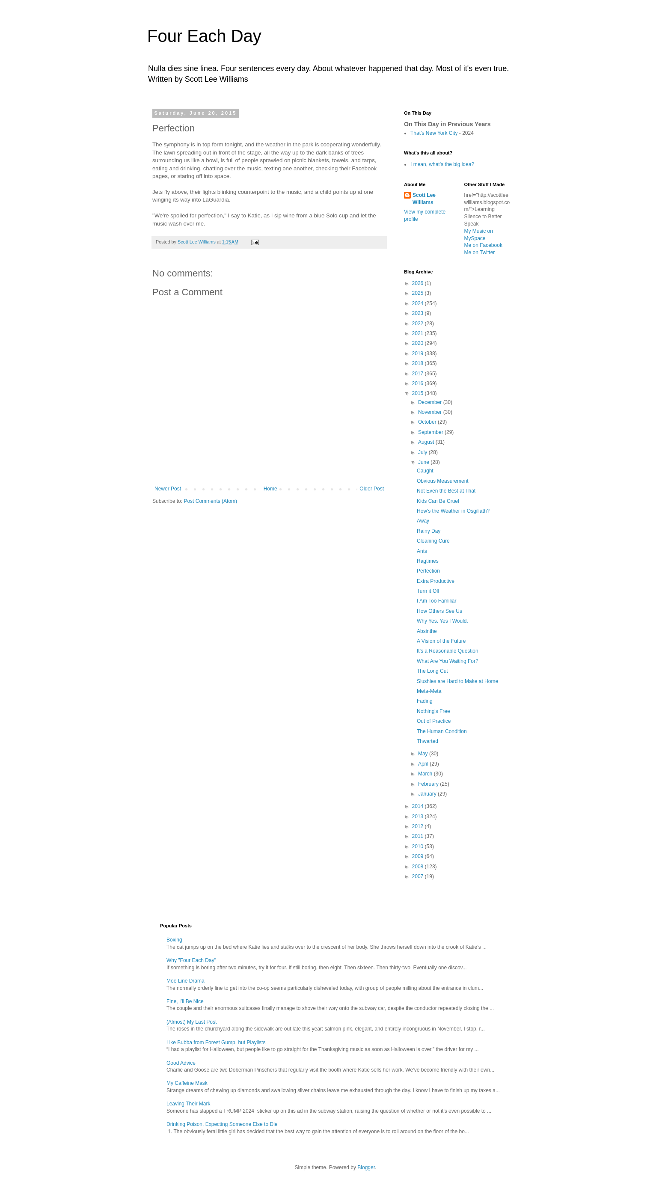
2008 (418, 867)
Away (423, 521)
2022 (418, 324)
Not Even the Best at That (446, 491)
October (428, 422)
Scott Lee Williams (424, 198)
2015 (418, 393)
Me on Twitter (479, 252)
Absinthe (427, 631)
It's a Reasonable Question (447, 651)
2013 (418, 817)
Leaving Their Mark (188, 1104)
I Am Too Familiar (436, 601)
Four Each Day (204, 36)
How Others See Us (439, 611)
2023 (418, 313)
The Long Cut (432, 671)
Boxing (174, 940)
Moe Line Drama (185, 981)
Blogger (366, 1167)
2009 (418, 856)
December (430, 402)
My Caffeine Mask (187, 1083)
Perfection (428, 571)
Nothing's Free (433, 711)
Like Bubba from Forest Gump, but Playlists (215, 1042)
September (431, 432)
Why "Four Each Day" (191, 960)
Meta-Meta (429, 691)
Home (270, 489)
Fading (425, 701)
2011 (418, 836)
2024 (418, 303)
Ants (422, 551)
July (423, 452)
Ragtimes (428, 561)
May (423, 754)
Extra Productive (435, 581)
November (430, 412)
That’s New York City (434, 133)
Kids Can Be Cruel (438, 501)
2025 (418, 293)
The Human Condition (442, 731)
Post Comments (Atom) (210, 501)
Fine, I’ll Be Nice (185, 1001)
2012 (418, 826)
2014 (418, 806)
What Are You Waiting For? (447, 661)
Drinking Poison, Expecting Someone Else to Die (221, 1124)
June (424, 462)
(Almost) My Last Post (191, 1022)
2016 (418, 383)
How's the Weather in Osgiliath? (453, 511)
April (424, 764)
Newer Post (167, 489)
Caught (425, 471)
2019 (418, 353)
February (429, 784)
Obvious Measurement (443, 481)
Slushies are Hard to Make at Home (457, 681)
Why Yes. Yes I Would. (442, 621)
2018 (418, 363)
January (428, 794)
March (426, 774)
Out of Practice (434, 721)
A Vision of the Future (441, 641)
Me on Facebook (483, 245)
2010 (418, 846)
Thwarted (427, 741)
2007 (418, 876)
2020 (418, 343)
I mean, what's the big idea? (442, 164)
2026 (418, 283)
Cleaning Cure (433, 541)
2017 (418, 374)
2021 (418, 333)
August (427, 442)
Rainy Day (428, 531)
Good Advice (181, 1063)
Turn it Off (428, 591)
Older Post (371, 489)
